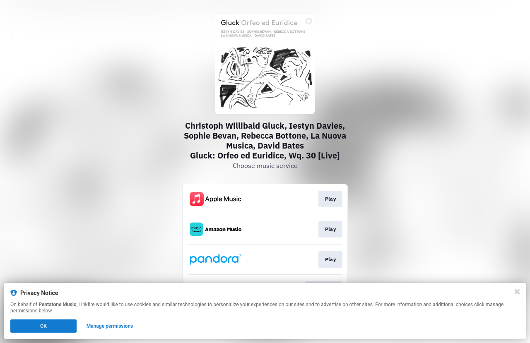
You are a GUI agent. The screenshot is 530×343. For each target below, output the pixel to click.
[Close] (517, 291)
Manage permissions (110, 326)
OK (43, 326)
